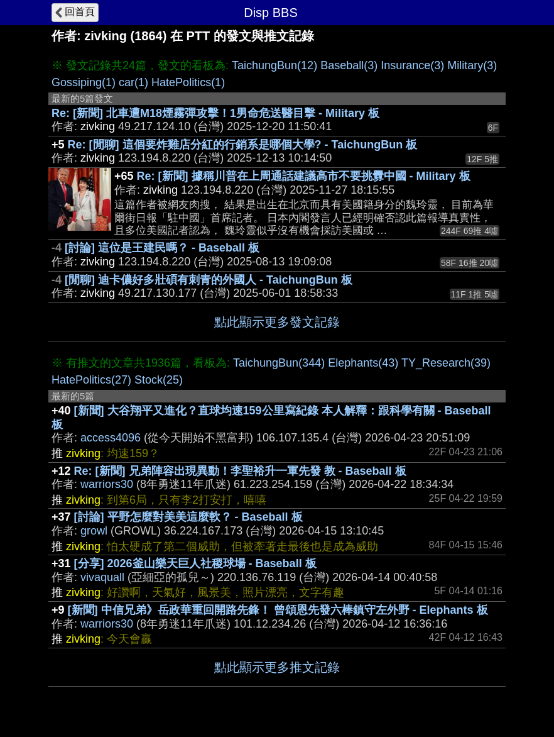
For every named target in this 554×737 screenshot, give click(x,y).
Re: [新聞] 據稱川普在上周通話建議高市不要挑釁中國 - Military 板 (303, 176)
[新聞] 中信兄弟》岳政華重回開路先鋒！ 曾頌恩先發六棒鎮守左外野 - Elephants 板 (278, 610)
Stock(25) (158, 380)
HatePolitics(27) (91, 380)
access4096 (110, 437)
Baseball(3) (348, 65)
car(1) (133, 82)
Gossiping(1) (84, 82)
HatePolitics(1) (188, 82)
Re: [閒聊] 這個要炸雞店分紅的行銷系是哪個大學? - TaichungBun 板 (243, 144)
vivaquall (102, 577)
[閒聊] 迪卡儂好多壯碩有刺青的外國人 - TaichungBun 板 (208, 280)
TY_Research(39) (446, 363)
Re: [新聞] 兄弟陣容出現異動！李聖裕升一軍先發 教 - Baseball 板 (240, 471)
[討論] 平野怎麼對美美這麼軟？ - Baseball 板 (188, 517)
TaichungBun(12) (274, 65)
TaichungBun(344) (279, 363)
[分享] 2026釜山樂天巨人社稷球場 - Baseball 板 (195, 563)
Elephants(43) (363, 363)
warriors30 (106, 484)
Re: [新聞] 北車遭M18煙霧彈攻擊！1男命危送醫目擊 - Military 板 (215, 113)
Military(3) (472, 65)
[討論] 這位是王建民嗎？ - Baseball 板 (162, 247)
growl (93, 530)
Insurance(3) (412, 65)
